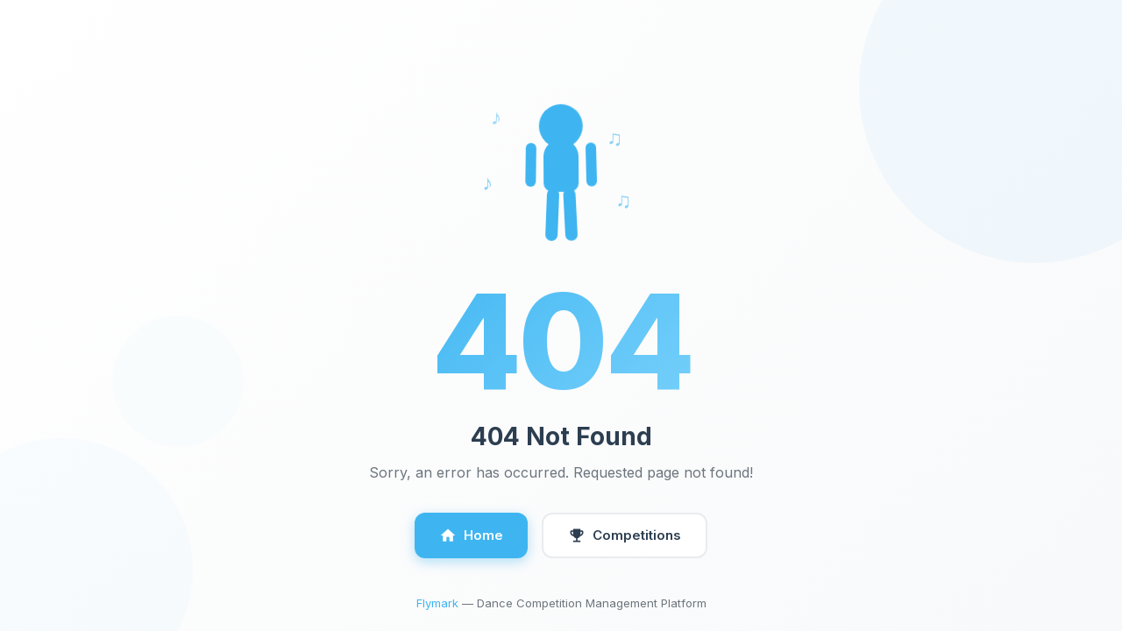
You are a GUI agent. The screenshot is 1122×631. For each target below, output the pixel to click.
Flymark (437, 603)
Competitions (624, 535)
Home (471, 535)
